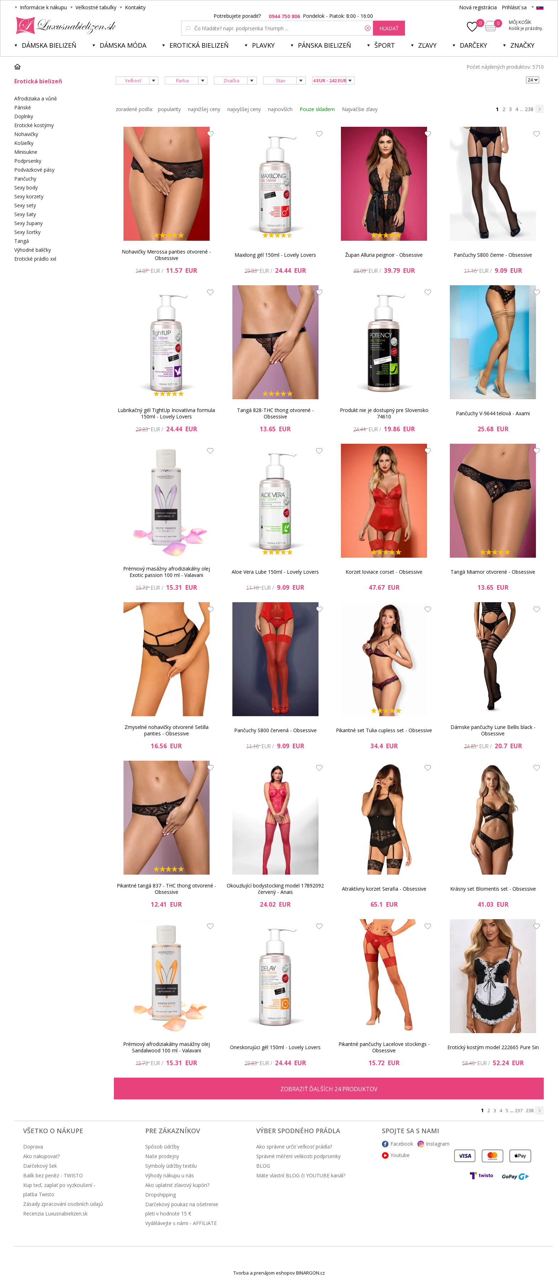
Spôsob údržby (162, 1146)
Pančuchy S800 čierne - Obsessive (493, 254)
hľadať (389, 28)
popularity (169, 109)
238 (529, 109)
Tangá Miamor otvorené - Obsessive (493, 571)
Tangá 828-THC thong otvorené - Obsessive (275, 413)
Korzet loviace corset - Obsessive (384, 571)
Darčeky (473, 45)
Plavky (263, 45)
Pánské (22, 107)
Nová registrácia (478, 7)
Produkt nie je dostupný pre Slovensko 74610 (384, 413)
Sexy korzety (28, 196)
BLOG (263, 1165)
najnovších (280, 109)
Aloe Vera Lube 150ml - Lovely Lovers (275, 571)
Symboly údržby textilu (171, 1165)
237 (518, 1110)
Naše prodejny (162, 1156)
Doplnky (23, 116)
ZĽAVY (427, 45)
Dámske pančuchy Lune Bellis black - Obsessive (493, 730)
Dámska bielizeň (49, 45)
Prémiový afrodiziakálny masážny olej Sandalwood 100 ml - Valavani (166, 1047)
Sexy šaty (25, 214)
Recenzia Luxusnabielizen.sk (55, 1213)
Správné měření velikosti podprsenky (298, 1156)
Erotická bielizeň (199, 45)
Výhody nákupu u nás (169, 1175)
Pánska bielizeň (324, 45)
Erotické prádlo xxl (35, 258)
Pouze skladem (317, 109)
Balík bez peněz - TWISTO (53, 1175)
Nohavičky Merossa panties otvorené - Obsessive (166, 254)
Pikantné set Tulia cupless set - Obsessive (384, 730)
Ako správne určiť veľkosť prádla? (294, 1146)
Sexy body (26, 187)
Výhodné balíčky (32, 249)
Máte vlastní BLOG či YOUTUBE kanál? (300, 1175)
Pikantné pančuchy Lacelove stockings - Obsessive (384, 1047)
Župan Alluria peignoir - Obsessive (384, 254)
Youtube (400, 1155)
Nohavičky (26, 134)
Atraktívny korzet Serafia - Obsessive (384, 888)
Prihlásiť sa (514, 7)
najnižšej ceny (204, 109)
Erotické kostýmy (34, 125)
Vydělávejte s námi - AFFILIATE (181, 1223)
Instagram (437, 1143)
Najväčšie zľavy (360, 109)
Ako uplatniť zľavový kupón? (177, 1185)
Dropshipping (160, 1194)
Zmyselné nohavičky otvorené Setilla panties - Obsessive (167, 730)
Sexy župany (28, 223)
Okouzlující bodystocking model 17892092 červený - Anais (275, 888)
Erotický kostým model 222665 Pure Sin (493, 1047)
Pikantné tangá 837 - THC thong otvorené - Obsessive (166, 888)
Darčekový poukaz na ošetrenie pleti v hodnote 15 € (181, 1209)
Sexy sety (25, 205)
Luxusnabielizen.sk (64, 26)
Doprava (33, 1146)
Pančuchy (25, 178)
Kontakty (135, 7)
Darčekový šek (40, 1165)
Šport (384, 45)
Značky (522, 45)
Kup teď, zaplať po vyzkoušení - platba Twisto (59, 1190)
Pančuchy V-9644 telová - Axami (493, 413)
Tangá (21, 241)
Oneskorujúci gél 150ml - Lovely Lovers (275, 1047)
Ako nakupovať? (41, 1156)
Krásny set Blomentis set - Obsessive (493, 888)
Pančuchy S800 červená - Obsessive (275, 730)
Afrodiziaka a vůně (35, 98)
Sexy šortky (27, 232)
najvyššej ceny (244, 109)
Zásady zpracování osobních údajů (63, 1204)
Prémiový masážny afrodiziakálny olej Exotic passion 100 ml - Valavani (166, 571)
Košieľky (23, 143)
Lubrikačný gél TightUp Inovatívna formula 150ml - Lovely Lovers (166, 413)
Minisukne (25, 152)
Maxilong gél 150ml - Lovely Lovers (275, 254)
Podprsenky (27, 160)
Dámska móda (123, 45)
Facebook (401, 1143)
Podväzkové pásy (34, 169)
